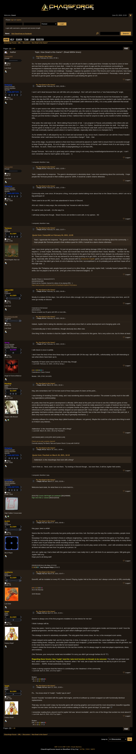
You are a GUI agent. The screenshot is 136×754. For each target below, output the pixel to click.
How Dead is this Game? (44, 56)
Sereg (7, 343)
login (12, 20)
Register (40, 40)
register (18, 20)
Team (26, 40)
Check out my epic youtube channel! (43, 441)
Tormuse (8, 228)
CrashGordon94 (11, 317)
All (14, 49)
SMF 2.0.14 (58, 747)
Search (19, 40)
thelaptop (8, 85)
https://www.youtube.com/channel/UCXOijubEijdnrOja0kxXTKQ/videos (54, 285)
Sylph (7, 612)
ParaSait (8, 384)
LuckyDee (9, 480)
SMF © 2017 (66, 747)
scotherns (9, 572)
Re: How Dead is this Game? (45, 84)
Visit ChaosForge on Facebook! (21, 33)
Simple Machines (76, 747)
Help (12, 40)
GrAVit (7, 521)
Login (32, 40)
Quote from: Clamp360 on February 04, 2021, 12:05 (52, 235)
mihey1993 (9, 290)
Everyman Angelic (88, 259)
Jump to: (104, 739)
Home (6, 40)
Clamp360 (9, 57)
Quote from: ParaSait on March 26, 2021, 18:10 (51, 455)
